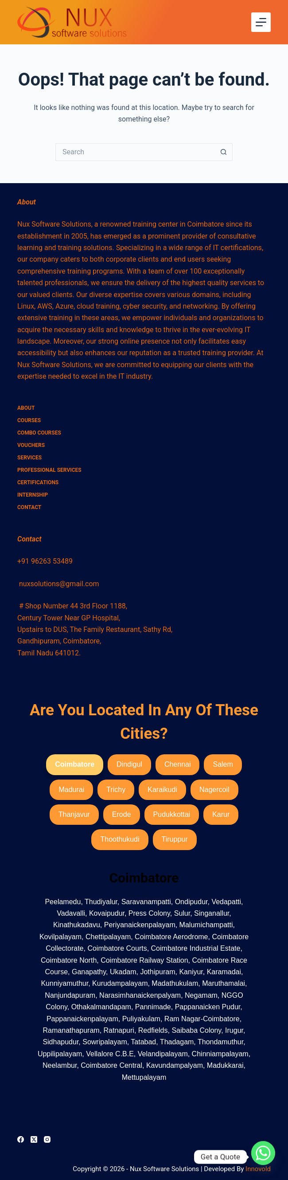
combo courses (39, 433)
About (26, 408)
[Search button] (224, 152)
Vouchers (31, 445)
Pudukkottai (172, 814)
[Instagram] (47, 1139)
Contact (29, 507)
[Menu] (261, 22)
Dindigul (129, 764)
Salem (223, 764)
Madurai (71, 789)
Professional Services (49, 470)
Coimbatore (74, 764)
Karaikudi (162, 789)
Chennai (177, 764)
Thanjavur (74, 814)
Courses (29, 420)
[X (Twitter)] (34, 1139)
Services (29, 458)
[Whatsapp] (263, 1157)
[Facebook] (20, 1139)
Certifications (37, 482)
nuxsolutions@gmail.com (59, 584)
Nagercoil (214, 789)
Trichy (115, 789)
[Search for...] (135, 152)
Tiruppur (175, 839)
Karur (221, 814)
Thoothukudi (119, 839)
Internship (32, 495)
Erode (121, 814)
